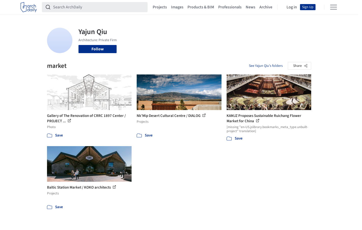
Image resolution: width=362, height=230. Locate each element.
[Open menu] (333, 7)
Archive (265, 7)
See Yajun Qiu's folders (266, 66)
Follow (97, 49)
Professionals (230, 7)
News (250, 7)
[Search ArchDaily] (99, 7)
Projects (160, 7)
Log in (292, 7)
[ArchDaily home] (29, 7)
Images (177, 7)
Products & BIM (200, 7)
